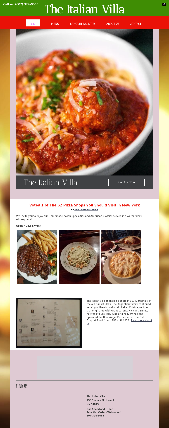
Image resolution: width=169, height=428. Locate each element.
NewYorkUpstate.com (86, 209)
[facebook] (164, 4)
